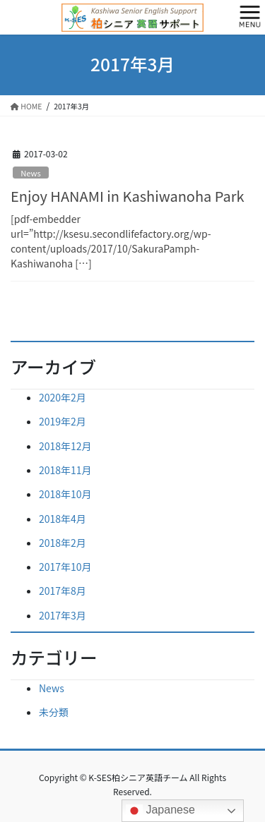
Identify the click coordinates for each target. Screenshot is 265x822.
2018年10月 (65, 494)
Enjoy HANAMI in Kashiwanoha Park (128, 196)
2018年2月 (62, 543)
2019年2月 (62, 421)
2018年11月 (65, 470)
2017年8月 (62, 591)
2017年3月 (62, 615)
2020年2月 (62, 397)
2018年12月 (65, 446)
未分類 (54, 712)
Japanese (160, 810)
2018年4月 (62, 519)
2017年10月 (65, 567)
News (30, 173)
